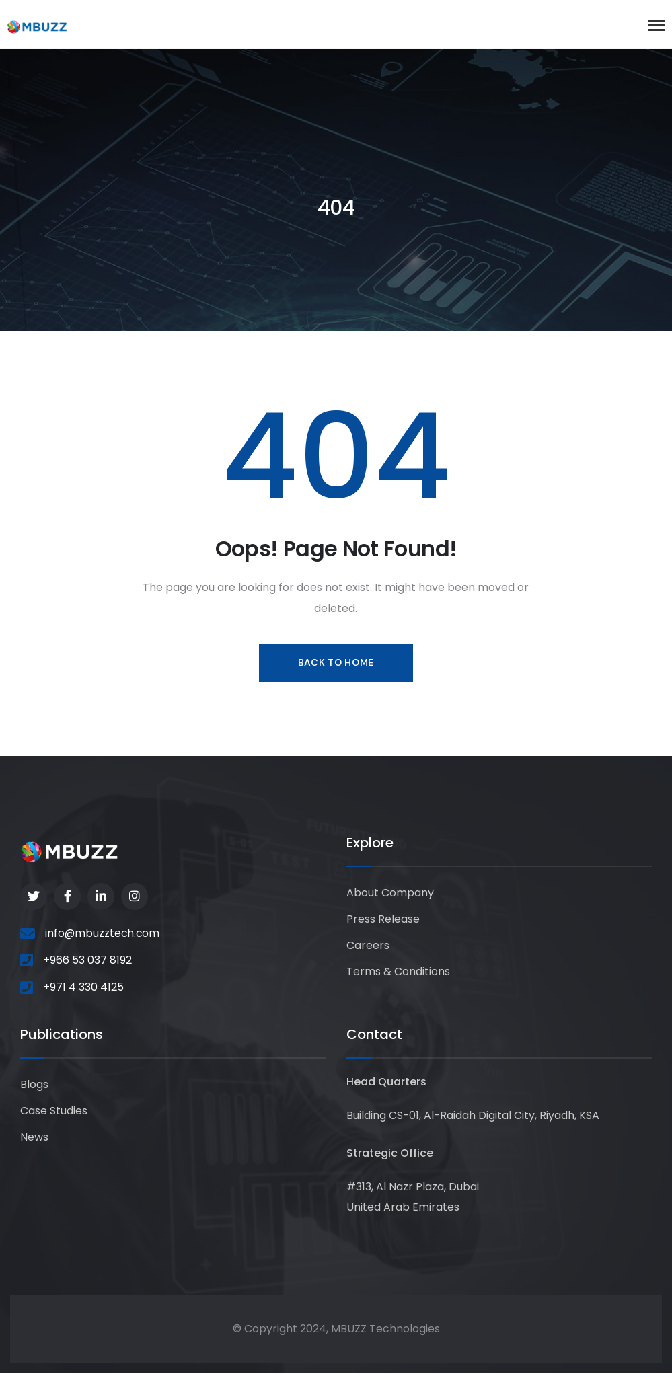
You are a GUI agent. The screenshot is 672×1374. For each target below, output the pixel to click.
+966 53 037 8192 (87, 961)
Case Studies (53, 1112)
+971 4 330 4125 (83, 988)
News (34, 1139)
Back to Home (336, 662)
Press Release (383, 921)
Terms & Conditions (398, 975)
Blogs (34, 1086)
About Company (390, 894)
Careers (367, 948)
